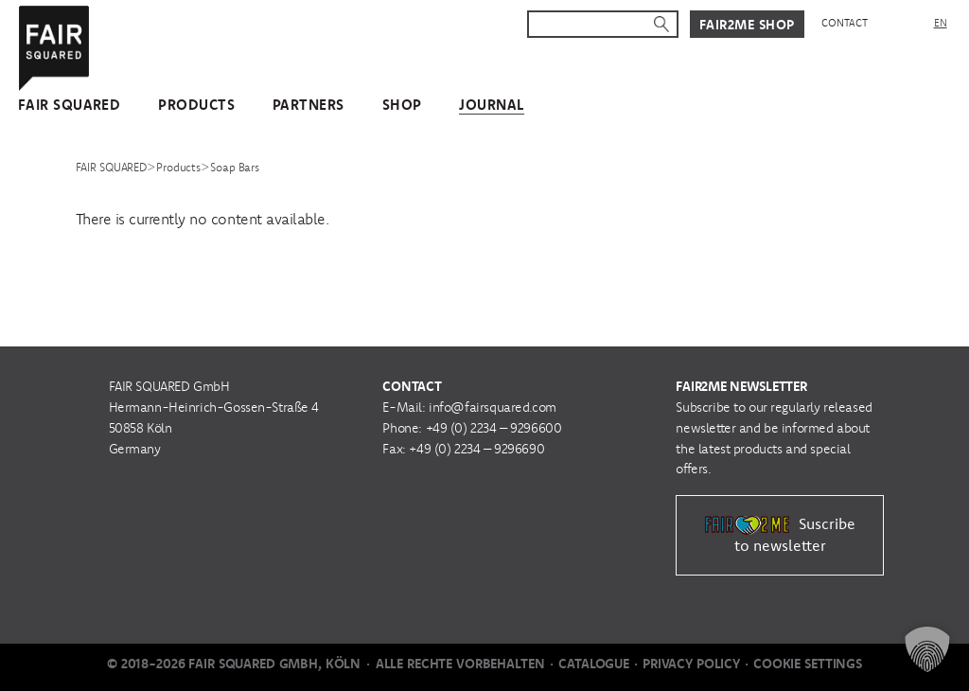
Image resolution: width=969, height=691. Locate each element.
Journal (491, 105)
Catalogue (593, 663)
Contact (844, 22)
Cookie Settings (807, 663)
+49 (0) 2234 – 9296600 (494, 427)
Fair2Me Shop (747, 24)
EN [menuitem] (940, 22)
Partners (308, 105)
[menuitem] (940, 23)
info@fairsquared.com (492, 407)
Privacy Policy (691, 663)
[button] (927, 649)
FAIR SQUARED (69, 105)
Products (196, 105)
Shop (402, 105)
